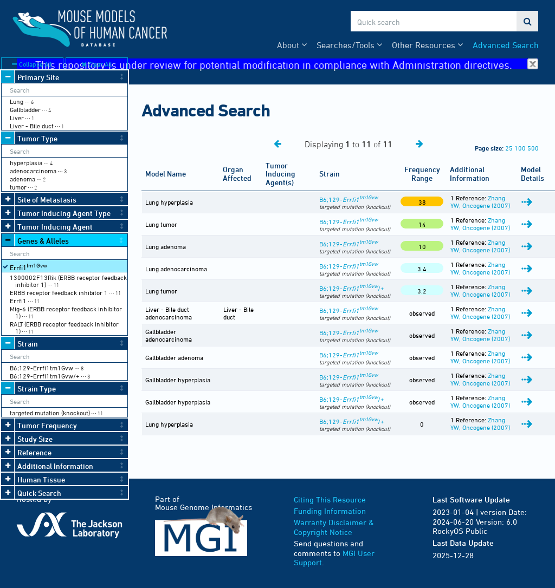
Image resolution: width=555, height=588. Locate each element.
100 (520, 148)
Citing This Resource (330, 499)
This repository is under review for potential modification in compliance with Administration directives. (286, 64)
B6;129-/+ (351, 288)
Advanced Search (506, 45)
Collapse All (31, 64)
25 (509, 148)
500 (533, 148)
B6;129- (348, 199)
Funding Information (330, 510)
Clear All (96, 64)
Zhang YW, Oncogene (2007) (480, 201)
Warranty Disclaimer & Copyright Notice (334, 527)
